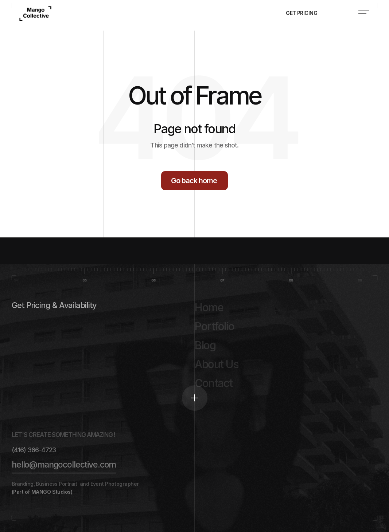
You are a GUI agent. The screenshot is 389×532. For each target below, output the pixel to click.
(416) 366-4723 (34, 450)
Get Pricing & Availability (54, 305)
